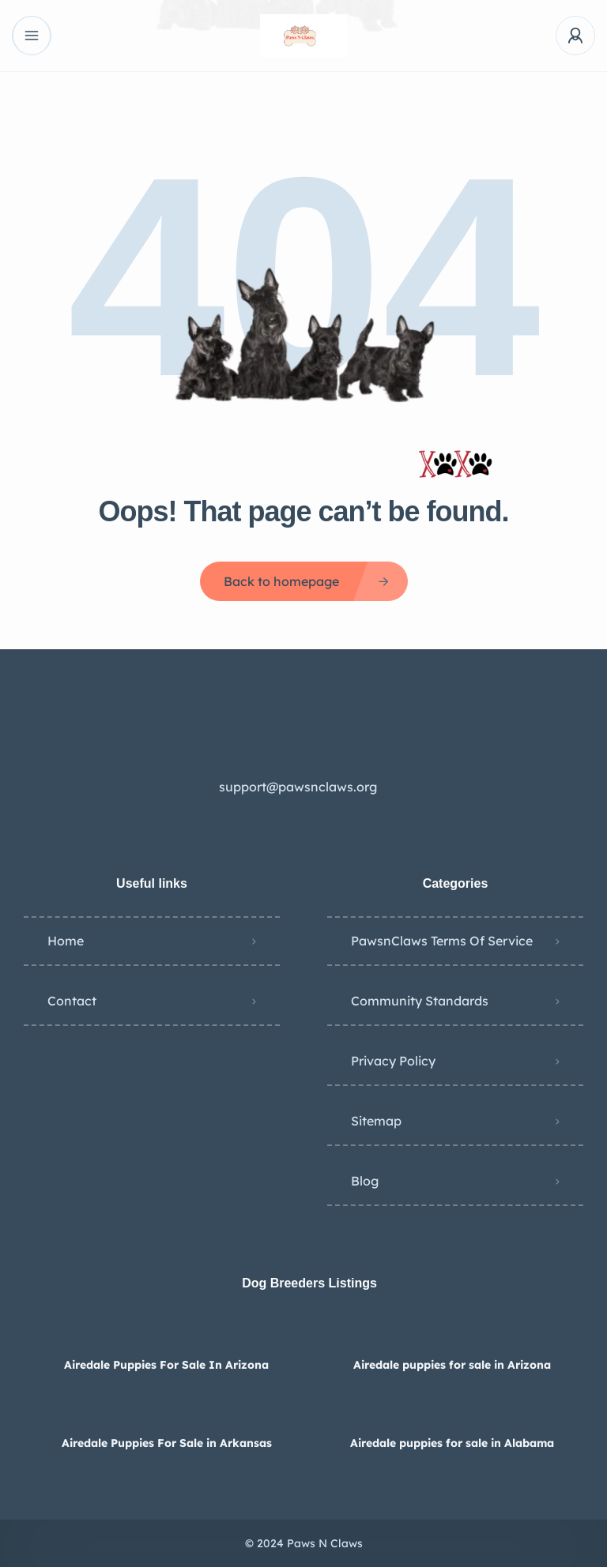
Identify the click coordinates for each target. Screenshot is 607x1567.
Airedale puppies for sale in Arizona (452, 1364)
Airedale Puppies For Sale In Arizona (166, 1364)
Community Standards (419, 1001)
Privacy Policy (393, 1061)
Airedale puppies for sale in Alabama (452, 1443)
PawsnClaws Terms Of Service (442, 941)
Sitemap (376, 1121)
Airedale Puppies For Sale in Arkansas (167, 1443)
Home (65, 941)
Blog (365, 1181)
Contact (71, 1001)
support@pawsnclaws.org (298, 787)
